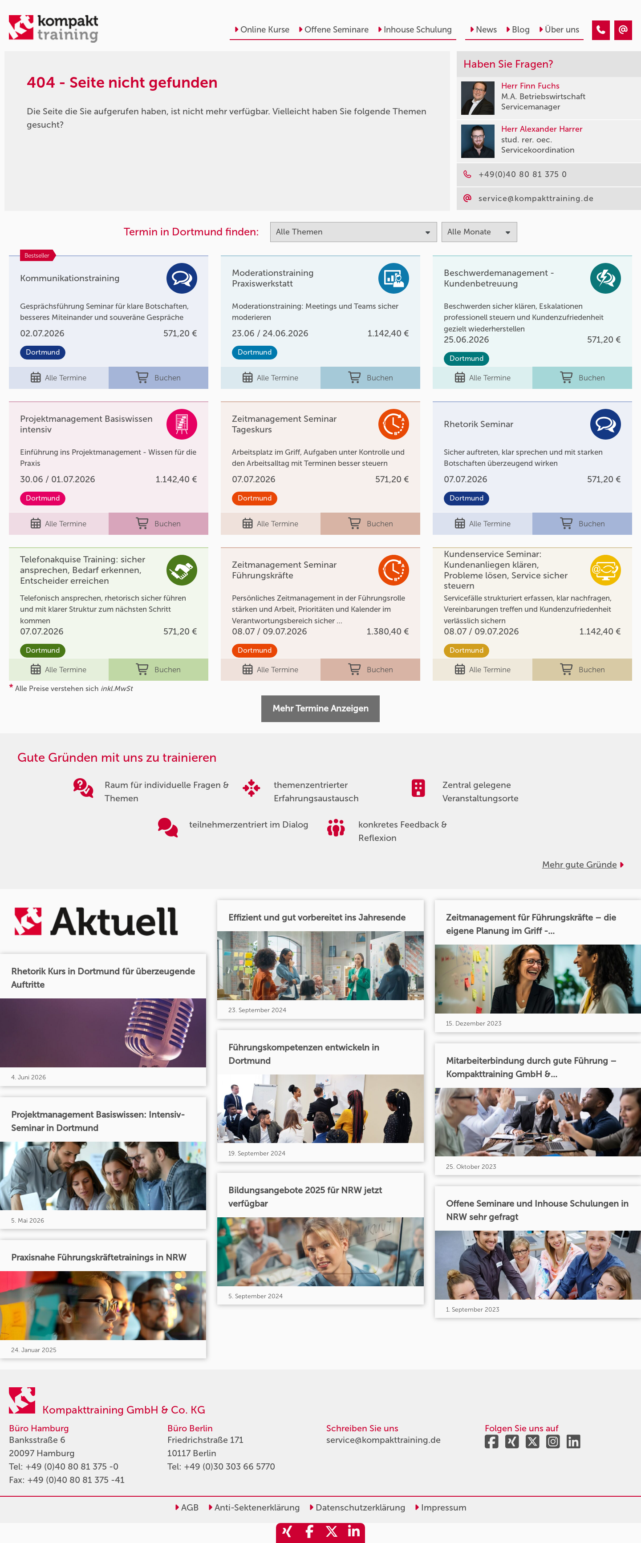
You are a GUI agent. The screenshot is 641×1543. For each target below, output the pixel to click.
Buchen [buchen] (158, 378)
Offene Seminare (333, 29)
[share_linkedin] (354, 1533)
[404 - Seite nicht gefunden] (601, 30)
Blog (518, 29)
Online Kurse (261, 29)
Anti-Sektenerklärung (254, 1507)
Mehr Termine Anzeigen (320, 708)
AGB (186, 1507)
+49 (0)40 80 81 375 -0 (71, 1466)
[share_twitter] (331, 1533)
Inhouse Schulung (414, 29)
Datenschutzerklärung (357, 1507)
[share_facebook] (309, 1533)
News (483, 29)
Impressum (440, 1507)
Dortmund (43, 352)
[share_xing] (287, 1533)
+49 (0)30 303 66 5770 (229, 1466)
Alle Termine (58, 378)
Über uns (559, 29)
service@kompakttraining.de (383, 1439)
